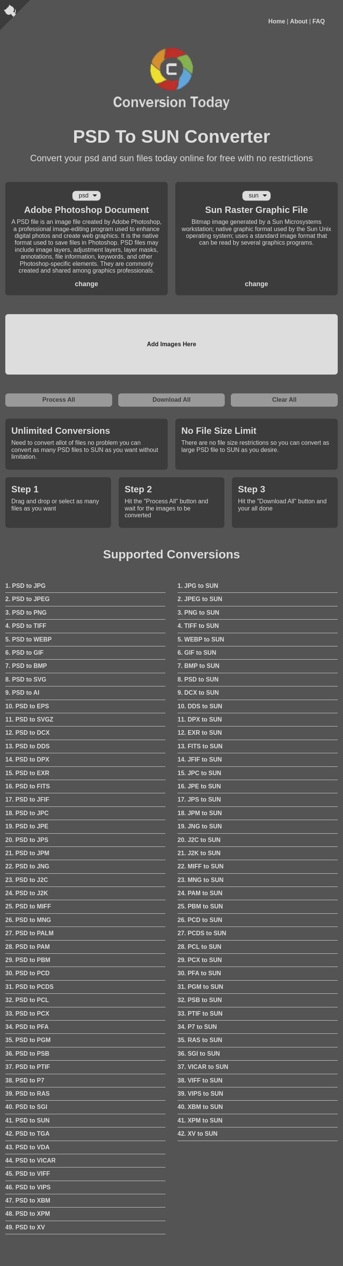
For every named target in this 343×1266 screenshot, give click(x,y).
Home (276, 21)
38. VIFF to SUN (200, 1080)
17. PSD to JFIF (27, 799)
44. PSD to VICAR (30, 1160)
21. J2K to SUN (199, 853)
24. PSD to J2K (26, 893)
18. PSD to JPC (27, 813)
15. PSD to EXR (27, 773)
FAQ (318, 21)
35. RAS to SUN (200, 1040)
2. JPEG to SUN (200, 599)
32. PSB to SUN (200, 1000)
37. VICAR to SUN (203, 1067)
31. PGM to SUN (200, 987)
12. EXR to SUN (200, 732)
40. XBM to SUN (200, 1107)
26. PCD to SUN (200, 920)
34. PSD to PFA (27, 1027)
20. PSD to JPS (26, 840)
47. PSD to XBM (27, 1200)
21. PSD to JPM (27, 853)
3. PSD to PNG (25, 612)
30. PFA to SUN (199, 973)
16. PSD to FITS (27, 786)
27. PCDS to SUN (202, 933)
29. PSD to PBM (27, 960)
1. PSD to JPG (25, 586)
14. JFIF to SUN (200, 759)
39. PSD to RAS (27, 1093)
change (86, 284)
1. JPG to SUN (198, 586)
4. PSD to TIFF (25, 626)
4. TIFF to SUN (198, 626)
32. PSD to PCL (27, 1000)
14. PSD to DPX (27, 759)
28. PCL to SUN (199, 947)
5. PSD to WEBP (28, 639)
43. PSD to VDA (27, 1147)
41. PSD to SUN (27, 1120)
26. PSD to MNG (28, 920)
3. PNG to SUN (198, 612)
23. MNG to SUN (201, 880)
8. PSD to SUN (198, 679)
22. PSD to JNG (27, 866)
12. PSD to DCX (27, 732)
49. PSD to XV (25, 1227)
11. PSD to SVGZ (29, 719)
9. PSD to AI (22, 692)
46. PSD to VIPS (28, 1187)
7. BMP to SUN (198, 666)
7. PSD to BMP (26, 666)
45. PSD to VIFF (27, 1173)
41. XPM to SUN (200, 1120)
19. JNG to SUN (200, 826)
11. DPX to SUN (200, 719)
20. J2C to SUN (199, 840)
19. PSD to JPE (26, 826)
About (298, 21)
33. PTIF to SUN (200, 1013)
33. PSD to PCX (27, 1013)
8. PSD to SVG (25, 679)
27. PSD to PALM (29, 933)
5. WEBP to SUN (201, 639)
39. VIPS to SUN (200, 1093)
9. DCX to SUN (198, 692)
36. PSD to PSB (27, 1053)
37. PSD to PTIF (27, 1067)
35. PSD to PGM (28, 1040)
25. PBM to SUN (200, 906)
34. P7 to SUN (197, 1027)
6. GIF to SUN (197, 652)
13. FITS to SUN (200, 746)
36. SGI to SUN (199, 1053)
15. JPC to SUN (199, 773)
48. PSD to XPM (27, 1213)
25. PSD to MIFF (28, 906)
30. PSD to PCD (27, 973)
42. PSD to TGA (27, 1133)
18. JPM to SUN (200, 813)
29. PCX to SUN (200, 960)
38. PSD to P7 (24, 1080)
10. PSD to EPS (27, 706)
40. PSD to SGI (26, 1107)
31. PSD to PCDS (29, 987)
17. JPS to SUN (199, 799)
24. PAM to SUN (200, 893)
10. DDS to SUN (200, 706)
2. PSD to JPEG (27, 599)
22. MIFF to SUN (201, 866)
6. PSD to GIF (24, 652)
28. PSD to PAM (27, 947)
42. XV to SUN (198, 1133)
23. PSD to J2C (26, 880)
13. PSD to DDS (27, 746)
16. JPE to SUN (199, 786)
